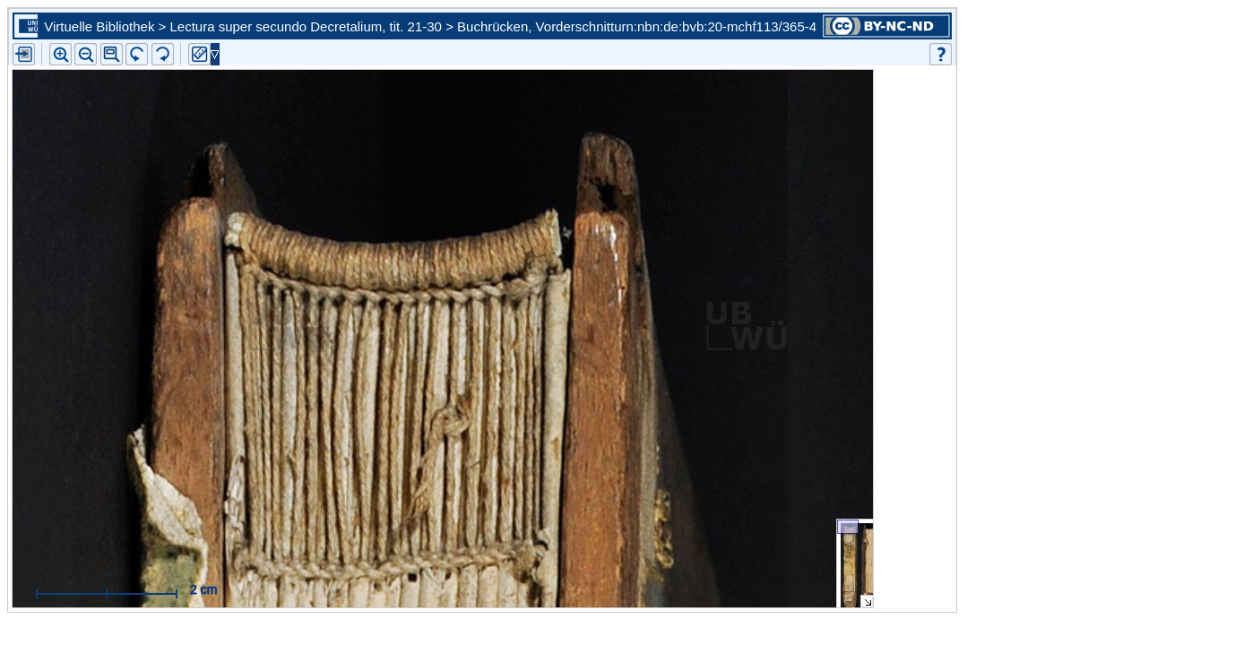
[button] (111, 54)
